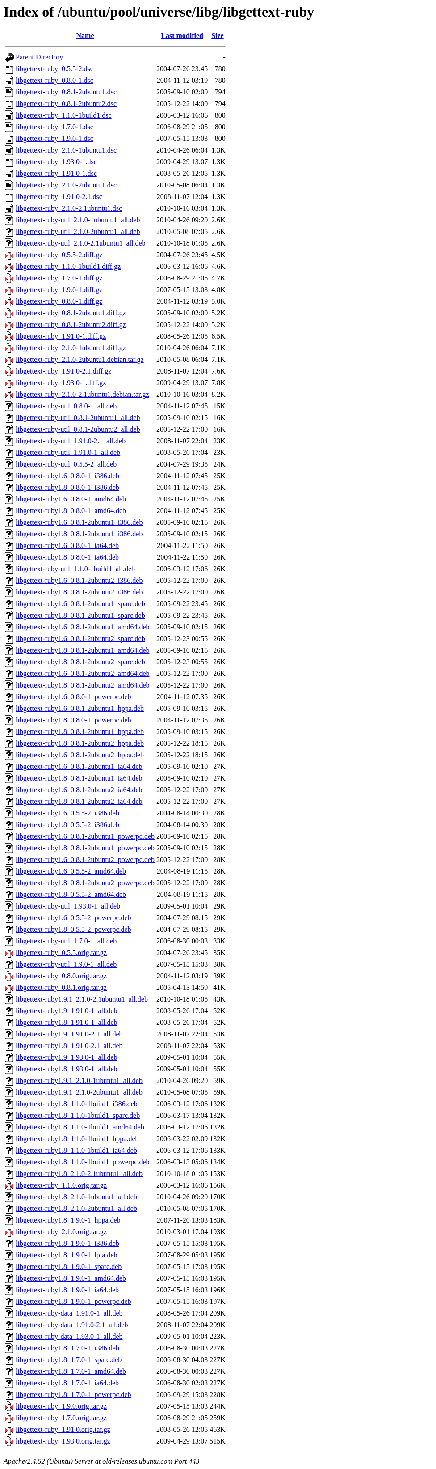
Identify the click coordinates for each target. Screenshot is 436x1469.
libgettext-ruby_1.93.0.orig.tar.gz (63, 1441)
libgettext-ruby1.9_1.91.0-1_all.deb (66, 1011)
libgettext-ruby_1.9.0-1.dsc (54, 138)
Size (217, 35)
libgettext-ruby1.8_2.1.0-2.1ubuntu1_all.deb (79, 1173)
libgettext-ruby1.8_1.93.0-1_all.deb (66, 1069)
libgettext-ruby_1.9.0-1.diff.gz (59, 289)
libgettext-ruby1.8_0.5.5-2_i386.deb (67, 824)
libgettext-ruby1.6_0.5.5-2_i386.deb (67, 813)
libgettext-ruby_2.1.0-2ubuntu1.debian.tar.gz (80, 359)
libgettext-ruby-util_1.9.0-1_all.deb (66, 964)
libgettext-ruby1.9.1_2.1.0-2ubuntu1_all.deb (79, 1092)
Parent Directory (39, 57)
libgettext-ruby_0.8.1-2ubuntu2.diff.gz (71, 324)
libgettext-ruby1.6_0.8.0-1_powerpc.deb (73, 697)
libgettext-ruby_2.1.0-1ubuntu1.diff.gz (71, 348)
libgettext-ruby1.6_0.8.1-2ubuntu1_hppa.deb (80, 708)
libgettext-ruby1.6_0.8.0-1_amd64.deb (71, 499)
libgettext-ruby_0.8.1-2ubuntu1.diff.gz (71, 313)
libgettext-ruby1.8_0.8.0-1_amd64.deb (71, 510)
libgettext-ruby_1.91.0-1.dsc (56, 173)
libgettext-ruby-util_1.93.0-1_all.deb (68, 906)
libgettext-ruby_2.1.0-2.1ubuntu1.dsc (69, 208)
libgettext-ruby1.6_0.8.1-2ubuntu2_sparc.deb (80, 638)
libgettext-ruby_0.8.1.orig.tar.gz (61, 987)
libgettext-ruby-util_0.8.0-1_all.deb (66, 406)
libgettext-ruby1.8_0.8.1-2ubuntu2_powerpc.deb (85, 883)
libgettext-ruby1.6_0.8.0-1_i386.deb (67, 476)
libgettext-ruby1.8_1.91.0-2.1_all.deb (69, 1045)
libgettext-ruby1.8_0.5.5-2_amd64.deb (71, 894)
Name (85, 35)
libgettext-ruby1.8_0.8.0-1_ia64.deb (67, 557)
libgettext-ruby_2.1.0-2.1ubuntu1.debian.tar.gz (82, 394)
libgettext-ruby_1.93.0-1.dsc (56, 162)
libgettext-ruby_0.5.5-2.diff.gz (59, 255)
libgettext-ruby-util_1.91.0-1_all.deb (68, 452)
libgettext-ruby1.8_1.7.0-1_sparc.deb (69, 1359)
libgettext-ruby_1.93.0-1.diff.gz (61, 382)
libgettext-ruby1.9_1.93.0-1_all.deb (66, 1057)
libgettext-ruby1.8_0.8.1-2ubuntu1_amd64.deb (83, 650)
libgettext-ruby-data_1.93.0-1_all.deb (69, 1336)
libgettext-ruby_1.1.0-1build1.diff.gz (68, 266)
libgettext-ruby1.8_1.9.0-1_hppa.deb (68, 1220)
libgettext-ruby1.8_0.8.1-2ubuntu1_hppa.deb (80, 731)
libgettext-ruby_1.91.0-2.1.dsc (59, 196)
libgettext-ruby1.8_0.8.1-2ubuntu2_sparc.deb (80, 662)
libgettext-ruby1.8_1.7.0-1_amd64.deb (71, 1371)
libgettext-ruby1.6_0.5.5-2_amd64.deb (71, 871)
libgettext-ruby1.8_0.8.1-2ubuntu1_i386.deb (79, 534)
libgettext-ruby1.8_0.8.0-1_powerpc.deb (73, 720)
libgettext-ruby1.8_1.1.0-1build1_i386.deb (77, 1104)
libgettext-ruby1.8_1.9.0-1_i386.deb (67, 1243)
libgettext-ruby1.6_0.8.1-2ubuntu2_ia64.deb (79, 790)
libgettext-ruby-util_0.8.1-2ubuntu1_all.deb (78, 417)
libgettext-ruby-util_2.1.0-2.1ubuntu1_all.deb (81, 243)
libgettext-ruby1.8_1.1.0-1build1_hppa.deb (77, 1138)
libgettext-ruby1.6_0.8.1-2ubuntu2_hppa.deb (80, 755)
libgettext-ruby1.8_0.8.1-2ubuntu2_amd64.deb (83, 685)
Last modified (182, 35)
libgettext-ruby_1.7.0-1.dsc (54, 127)
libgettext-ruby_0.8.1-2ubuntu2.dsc (66, 103)
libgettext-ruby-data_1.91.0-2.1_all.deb (72, 1325)
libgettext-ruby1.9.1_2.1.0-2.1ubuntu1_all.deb (82, 999)
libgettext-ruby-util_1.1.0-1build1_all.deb (75, 569)
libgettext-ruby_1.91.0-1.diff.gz (61, 336)
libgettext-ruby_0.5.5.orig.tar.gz (61, 952)
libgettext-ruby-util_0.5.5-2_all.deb (66, 464)
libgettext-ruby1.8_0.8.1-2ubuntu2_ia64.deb (79, 801)
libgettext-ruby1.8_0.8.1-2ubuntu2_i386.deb (79, 592)
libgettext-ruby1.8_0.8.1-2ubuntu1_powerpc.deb (85, 848)
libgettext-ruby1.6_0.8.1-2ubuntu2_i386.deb (79, 580)
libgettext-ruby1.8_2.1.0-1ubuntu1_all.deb (76, 1197)
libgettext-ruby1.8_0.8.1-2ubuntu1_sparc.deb (80, 615)
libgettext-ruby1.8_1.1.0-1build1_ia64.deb (76, 1150)
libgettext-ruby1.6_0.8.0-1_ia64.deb (67, 545)
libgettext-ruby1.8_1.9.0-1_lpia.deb (66, 1255)
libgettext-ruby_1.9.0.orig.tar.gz (61, 1406)
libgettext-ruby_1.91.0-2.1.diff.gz (63, 371)
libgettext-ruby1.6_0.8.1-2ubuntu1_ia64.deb (79, 766)
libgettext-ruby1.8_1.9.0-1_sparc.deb (69, 1266)
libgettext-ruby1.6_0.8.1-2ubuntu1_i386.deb (79, 522)
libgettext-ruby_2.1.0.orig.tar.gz (61, 1231)
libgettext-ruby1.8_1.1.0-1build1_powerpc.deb (83, 1162)
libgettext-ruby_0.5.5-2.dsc (54, 68)
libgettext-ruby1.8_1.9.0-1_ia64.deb (67, 1290)
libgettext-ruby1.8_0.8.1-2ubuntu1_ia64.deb (79, 778)
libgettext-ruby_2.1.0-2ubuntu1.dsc (66, 185)
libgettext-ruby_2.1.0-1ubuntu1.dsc (66, 150)
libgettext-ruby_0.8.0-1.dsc (54, 80)
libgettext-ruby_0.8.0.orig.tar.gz (61, 976)
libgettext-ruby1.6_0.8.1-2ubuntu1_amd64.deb (83, 627)
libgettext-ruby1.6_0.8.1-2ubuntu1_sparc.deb (80, 603)
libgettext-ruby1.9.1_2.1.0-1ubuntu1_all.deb (79, 1080)
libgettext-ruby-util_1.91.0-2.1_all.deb (71, 441)
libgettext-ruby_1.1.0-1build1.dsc (64, 115)
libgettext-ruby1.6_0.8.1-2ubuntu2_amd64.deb (83, 673)
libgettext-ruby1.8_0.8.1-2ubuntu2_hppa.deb (80, 743)
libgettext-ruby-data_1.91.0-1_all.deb (69, 1313)
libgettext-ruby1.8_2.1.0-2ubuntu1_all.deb (76, 1208)
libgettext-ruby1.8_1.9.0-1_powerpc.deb (73, 1301)
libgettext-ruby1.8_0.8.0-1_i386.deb (67, 487)
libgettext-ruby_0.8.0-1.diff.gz (59, 301)
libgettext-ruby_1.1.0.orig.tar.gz (61, 1185)
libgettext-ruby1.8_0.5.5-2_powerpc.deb (73, 929)
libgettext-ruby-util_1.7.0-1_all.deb (66, 941)
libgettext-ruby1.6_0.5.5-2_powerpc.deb (73, 917)
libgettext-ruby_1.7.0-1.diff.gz (59, 278)
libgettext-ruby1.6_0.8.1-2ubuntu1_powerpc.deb (85, 836)
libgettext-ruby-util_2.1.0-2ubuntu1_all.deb (78, 231)
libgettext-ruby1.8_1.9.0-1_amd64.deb (71, 1278)
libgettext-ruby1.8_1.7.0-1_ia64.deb (67, 1383)
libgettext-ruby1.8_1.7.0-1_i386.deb (67, 1348)
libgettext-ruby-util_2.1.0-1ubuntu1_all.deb (78, 220)
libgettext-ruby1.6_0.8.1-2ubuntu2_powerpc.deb (85, 859)
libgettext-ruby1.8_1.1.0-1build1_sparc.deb (78, 1115)
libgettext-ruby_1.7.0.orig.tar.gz (61, 1418)
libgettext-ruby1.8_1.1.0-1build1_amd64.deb (80, 1127)
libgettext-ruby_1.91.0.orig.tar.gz (63, 1429)
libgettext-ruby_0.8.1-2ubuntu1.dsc (66, 92)
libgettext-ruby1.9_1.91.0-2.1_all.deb (69, 1034)
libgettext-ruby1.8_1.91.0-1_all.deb (66, 1022)
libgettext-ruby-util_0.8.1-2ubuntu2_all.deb (78, 429)
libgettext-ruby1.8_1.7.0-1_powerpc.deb (73, 1394)
